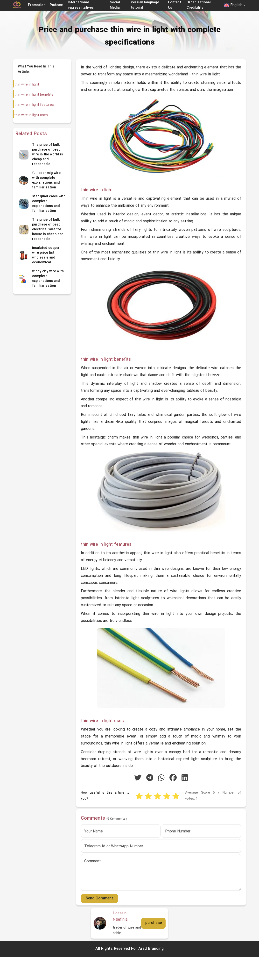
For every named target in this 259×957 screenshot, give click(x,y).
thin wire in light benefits (33, 95)
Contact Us (174, 5)
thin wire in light (26, 84)
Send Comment (99, 898)
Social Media (115, 5)
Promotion (36, 5)
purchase (153, 923)
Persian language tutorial (145, 5)
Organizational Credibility (199, 5)
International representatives (81, 5)
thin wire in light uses (31, 115)
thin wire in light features (34, 105)
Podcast (56, 5)
